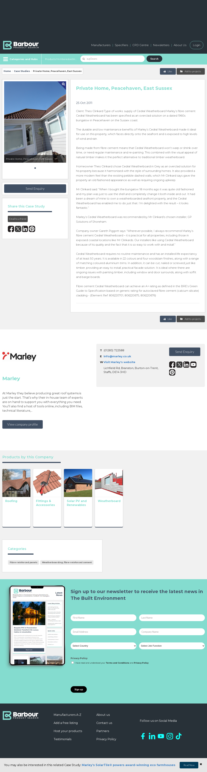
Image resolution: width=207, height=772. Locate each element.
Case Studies (22, 71)
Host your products (68, 732)
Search (154, 58)
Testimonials (62, 740)
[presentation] (98, 677)
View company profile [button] (22, 424)
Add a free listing (66, 724)
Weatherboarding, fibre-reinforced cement (67, 563)
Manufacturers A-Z (67, 716)
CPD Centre (140, 45)
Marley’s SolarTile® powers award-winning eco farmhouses (128, 765)
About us (103, 716)
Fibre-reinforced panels (23, 563)
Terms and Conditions (117, 664)
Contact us (104, 724)
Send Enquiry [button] (35, 188)
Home (7, 71)
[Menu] (20, 59)
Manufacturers (100, 45)
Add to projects (190, 71)
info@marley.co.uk (117, 356)
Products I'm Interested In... (61, 59)
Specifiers (121, 45)
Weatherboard (139, 511)
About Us (180, 45)
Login (196, 45)
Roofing (11, 511)
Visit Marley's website (119, 362)
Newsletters (161, 45)
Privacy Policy (79, 659)
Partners (102, 732)
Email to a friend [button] (17, 218)
